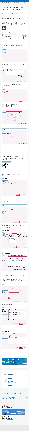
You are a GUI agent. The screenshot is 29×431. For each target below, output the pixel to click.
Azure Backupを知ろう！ (6, 379)
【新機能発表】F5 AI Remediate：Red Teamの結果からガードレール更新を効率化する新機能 (14, 397)
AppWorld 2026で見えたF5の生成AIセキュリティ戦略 (8, 398)
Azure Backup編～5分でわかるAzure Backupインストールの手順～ (11, 386)
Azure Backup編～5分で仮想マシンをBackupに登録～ (10, 382)
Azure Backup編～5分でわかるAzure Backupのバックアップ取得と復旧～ (12, 375)
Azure (3, 366)
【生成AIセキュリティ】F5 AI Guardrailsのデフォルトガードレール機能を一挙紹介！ (13, 393)
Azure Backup (7, 366)
